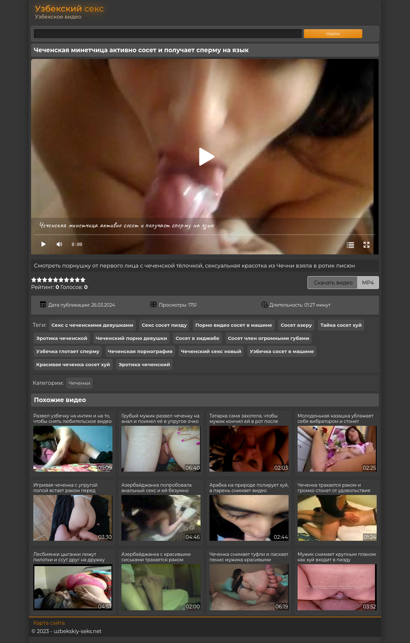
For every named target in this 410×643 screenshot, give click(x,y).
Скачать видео (343, 283)
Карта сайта (49, 623)
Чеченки (79, 383)
